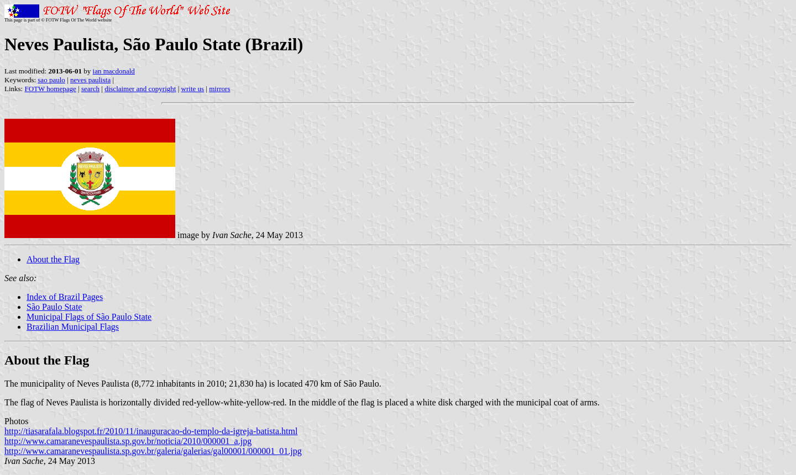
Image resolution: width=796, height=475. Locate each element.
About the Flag (53, 259)
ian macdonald (114, 71)
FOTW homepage (50, 89)
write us (193, 89)
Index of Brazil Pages (65, 297)
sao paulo (51, 80)
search (90, 89)
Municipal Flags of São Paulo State (89, 316)
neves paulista (90, 80)
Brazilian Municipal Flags (73, 326)
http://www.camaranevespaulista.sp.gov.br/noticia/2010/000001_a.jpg (128, 441)
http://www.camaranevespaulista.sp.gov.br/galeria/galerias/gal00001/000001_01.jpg (153, 451)
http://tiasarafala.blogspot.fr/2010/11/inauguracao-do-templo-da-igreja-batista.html (150, 431)
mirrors (219, 89)
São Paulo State (54, 307)
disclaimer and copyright (140, 89)
